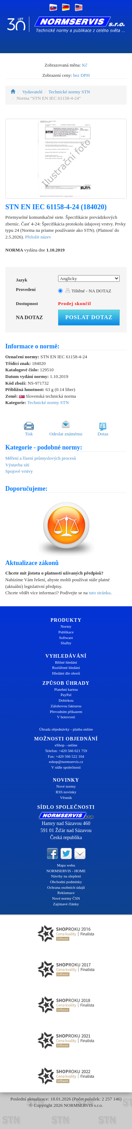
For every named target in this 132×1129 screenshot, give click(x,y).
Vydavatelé (32, 91)
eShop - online (66, 745)
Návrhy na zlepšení (66, 876)
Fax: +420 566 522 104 (66, 756)
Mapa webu (66, 865)
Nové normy (66, 786)
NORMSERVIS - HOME (66, 871)
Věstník (66, 797)
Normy (66, 626)
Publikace (66, 632)
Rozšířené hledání (66, 667)
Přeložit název (38, 237)
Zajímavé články (66, 904)
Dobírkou (65, 700)
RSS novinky (66, 792)
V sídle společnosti (66, 767)
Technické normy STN (69, 91)
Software (66, 637)
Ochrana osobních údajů (66, 887)
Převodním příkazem (66, 711)
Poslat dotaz (88, 317)
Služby (66, 643)
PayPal (66, 695)
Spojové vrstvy (19, 471)
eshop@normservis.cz (66, 761)
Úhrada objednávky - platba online (66, 729)
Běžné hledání (66, 662)
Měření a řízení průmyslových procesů (40, 458)
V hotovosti (66, 717)
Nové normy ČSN (66, 898)
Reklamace (66, 893)
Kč (84, 65)
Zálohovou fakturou (66, 706)
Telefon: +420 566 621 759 (66, 751)
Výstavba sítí (17, 464)
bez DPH (81, 75)
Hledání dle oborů (66, 673)
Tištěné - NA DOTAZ (88, 290)
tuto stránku (100, 592)
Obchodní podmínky (66, 882)
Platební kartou (66, 689)
